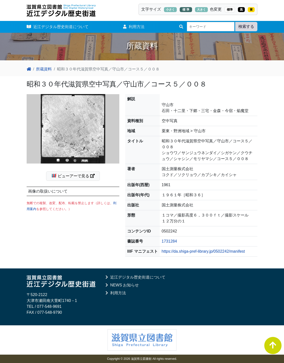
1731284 (169, 241)
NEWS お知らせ (122, 285)
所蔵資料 (44, 69)
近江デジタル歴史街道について (58, 27)
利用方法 (133, 27)
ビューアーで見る (75, 175)
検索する (246, 26)
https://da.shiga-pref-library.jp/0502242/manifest (203, 251)
